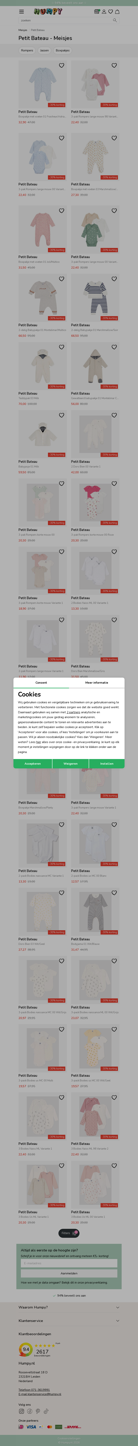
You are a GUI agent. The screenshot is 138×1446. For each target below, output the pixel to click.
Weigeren (71, 764)
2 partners (73, 712)
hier (38, 742)
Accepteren (33, 764)
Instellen (106, 764)
